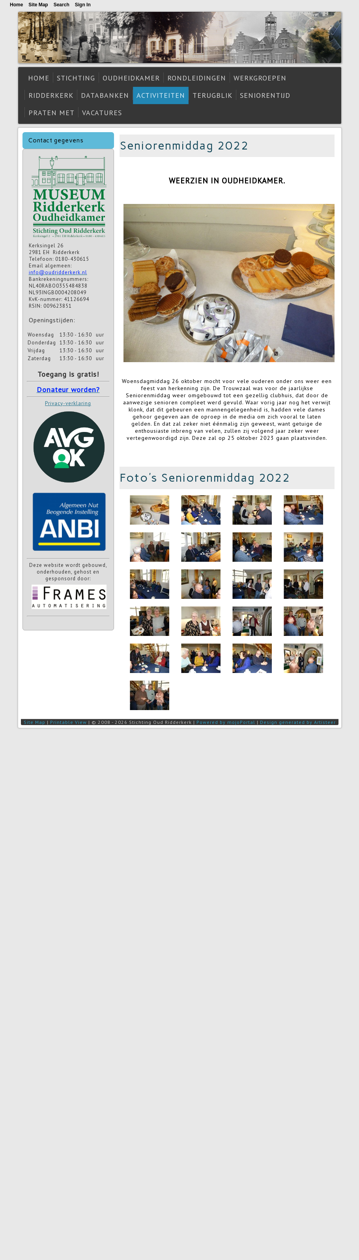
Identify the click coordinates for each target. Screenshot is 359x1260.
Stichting (76, 77)
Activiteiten (160, 95)
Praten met (51, 112)
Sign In (83, 4)
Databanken (105, 95)
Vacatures (102, 112)
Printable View (68, 722)
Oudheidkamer (131, 77)
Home (38, 77)
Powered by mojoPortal (225, 722)
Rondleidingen (196, 77)
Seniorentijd (265, 95)
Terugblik (212, 95)
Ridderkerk (50, 95)
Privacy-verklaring (68, 403)
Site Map (34, 722)
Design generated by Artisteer (298, 722)
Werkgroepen (260, 77)
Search (61, 4)
